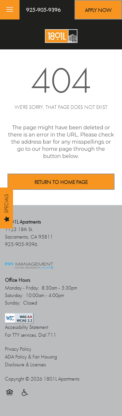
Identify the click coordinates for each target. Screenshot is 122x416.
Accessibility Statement (26, 327)
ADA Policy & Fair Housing (31, 356)
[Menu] (10, 10)
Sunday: (12, 302)
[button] (98, 10)
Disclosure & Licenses (25, 364)
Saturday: (14, 295)
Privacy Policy (18, 348)
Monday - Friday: (22, 287)
